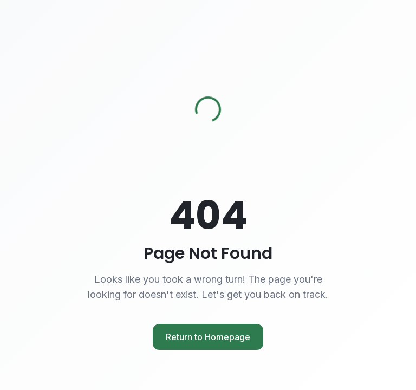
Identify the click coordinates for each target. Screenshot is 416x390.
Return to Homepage (208, 337)
